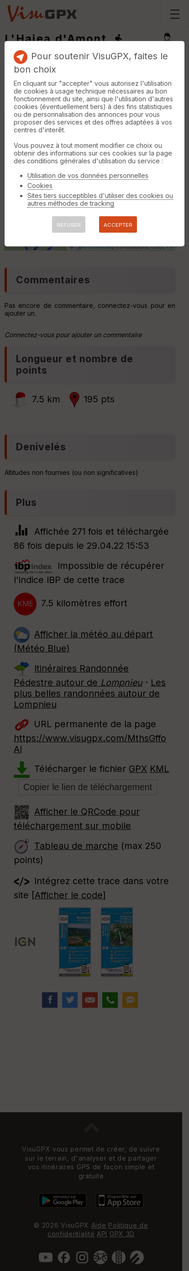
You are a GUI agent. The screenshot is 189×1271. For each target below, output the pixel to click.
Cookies (39, 185)
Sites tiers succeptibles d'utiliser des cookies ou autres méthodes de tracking (100, 199)
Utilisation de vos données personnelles (87, 175)
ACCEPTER (118, 225)
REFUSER (69, 225)
